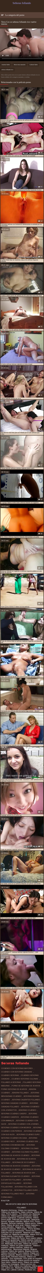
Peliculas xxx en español (11, 1233)
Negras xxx (20, 1227)
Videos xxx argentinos (10, 1212)
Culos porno (18, 1236)
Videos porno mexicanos (21, 1216)
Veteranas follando (9, 1260)
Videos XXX (31, 1227)
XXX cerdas (22, 1229)
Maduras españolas (20, 1234)
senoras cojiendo (27, 1110)
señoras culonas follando (25, 1152)
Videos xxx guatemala (10, 1240)
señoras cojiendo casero (14, 1114)
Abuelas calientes (15, 1221)
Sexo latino (5, 1262)
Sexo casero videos (34, 1238)
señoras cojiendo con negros (16, 1127)
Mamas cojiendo (8, 1255)
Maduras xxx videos (31, 1233)
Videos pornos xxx (27, 1264)
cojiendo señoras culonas (24, 1079)
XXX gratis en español (32, 1259)
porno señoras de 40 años (14, 1089)
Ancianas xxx (24, 1242)
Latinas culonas (17, 1270)
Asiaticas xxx (30, 1270)
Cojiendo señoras (24, 1218)
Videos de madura (16, 1251)
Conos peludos (7, 1227)
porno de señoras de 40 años (26, 1086)
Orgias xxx (34, 1253)
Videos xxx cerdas (31, 1262)
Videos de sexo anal (14, 1225)
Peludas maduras (18, 1257)
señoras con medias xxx (12, 1145)
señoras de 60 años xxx (23, 1173)
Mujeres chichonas (9, 1210)
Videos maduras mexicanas (13, 1231)
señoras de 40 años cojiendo (15, 1155)
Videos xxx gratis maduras (21, 1246)
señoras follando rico (7, 69)
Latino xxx (9, 1268)
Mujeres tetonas (31, 1251)
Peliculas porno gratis (21, 1220)
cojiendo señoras (10, 1075)
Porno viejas (31, 1231)
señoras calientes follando (26, 1100)
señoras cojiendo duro (28, 1134)
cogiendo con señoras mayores (17, 1068)
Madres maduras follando (26, 1268)
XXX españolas (15, 1259)
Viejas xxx (5, 1270)
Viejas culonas (27, 1212)
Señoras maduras (16, 1223)
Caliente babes (33, 64)
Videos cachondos (9, 1253)
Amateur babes (5, 64)
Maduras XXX (7, 1266)
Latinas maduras (16, 1247)
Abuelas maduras (8, 1229)
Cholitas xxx (6, 1234)
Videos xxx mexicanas (27, 1210)
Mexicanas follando (21, 1249)
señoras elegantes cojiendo (15, 1176)
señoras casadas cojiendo (14, 1103)
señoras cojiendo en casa (14, 1138)
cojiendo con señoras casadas (16, 1072)
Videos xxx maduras (22, 1266)
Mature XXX (29, 1221)
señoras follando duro (26, 1190)
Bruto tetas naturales (19, 64)
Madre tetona (6, 1236)
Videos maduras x (31, 1225)
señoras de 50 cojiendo (23, 1162)
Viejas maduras (11, 1242)
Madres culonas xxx (24, 1255)
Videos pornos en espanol (29, 1260)
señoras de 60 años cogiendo (15, 1166)
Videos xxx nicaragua (10, 1264)
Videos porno (30, 1223)
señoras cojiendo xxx (27, 1141)
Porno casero (12, 1214)
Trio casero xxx (25, 1214)
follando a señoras (11, 1082)
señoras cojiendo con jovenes (23, 1124)
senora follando (20, 1093)
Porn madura (23, 1253)
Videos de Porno (18, 1238)
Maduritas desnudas (13, 1244)
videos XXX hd (36, 1234)
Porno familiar (34, 1229)
